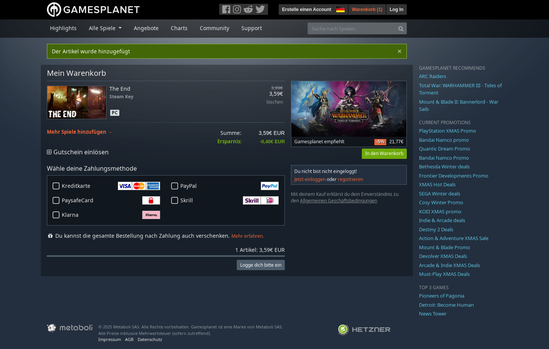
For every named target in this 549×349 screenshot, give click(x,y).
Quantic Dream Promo (444, 148)
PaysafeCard (111, 200)
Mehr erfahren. (247, 236)
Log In (396, 9)
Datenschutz (150, 339)
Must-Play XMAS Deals (444, 274)
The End (119, 88)
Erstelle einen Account (306, 9)
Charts (179, 28)
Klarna (111, 215)
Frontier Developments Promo (453, 175)
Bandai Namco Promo (444, 157)
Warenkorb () (367, 9)
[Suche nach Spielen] (351, 28)
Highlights (63, 28)
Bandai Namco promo (444, 139)
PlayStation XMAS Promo (447, 130)
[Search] (401, 28)
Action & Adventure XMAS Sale (453, 238)
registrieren (350, 179)
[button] (340, 8)
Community (214, 28)
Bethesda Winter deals (444, 166)
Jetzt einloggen (310, 179)
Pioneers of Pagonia (441, 295)
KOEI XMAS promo (440, 211)
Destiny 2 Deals (436, 229)
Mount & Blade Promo (444, 247)
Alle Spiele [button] (103, 28)
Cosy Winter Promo (441, 202)
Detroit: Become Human (446, 304)
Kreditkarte (111, 186)
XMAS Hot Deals (437, 184)
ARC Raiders (432, 76)
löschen (274, 102)
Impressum (109, 339)
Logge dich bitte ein (260, 265)
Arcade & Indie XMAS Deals (449, 265)
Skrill (229, 200)
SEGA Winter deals (439, 193)
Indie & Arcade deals (442, 220)
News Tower (432, 313)
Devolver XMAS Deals (443, 256)
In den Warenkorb (384, 153)
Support (251, 28)
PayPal (229, 186)
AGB (129, 339)
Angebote (146, 28)
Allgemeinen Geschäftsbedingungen (338, 200)
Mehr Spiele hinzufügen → (79, 132)
